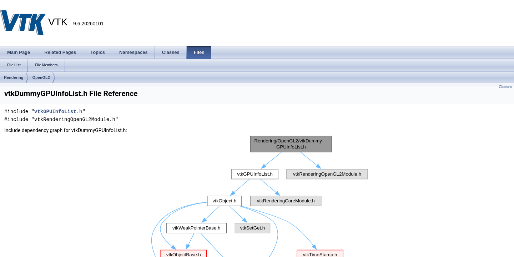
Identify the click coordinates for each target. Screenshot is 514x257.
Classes (505, 87)
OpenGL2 (41, 77)
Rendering (13, 77)
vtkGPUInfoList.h (58, 111)
